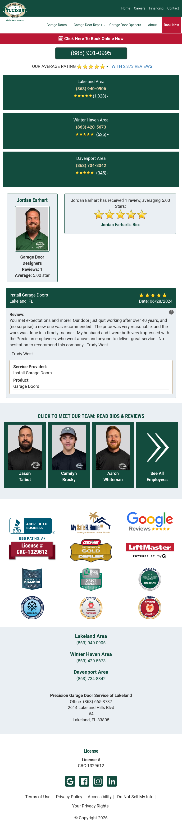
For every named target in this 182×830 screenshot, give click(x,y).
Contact (173, 8)
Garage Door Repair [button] (90, 25)
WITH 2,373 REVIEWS (132, 66)
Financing (156, 8)
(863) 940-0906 (90, 642)
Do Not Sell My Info (135, 796)
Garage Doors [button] (58, 25)
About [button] (154, 25)
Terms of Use (37, 796)
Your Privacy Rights (90, 805)
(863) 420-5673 (90, 660)
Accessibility (100, 796)
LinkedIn (112, 781)
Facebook (84, 781)
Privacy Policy (69, 796)
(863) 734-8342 (90, 678)
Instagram (98, 781)
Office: (91, 701)
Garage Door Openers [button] (126, 25)
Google (70, 781)
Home (125, 8)
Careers (139, 8)
